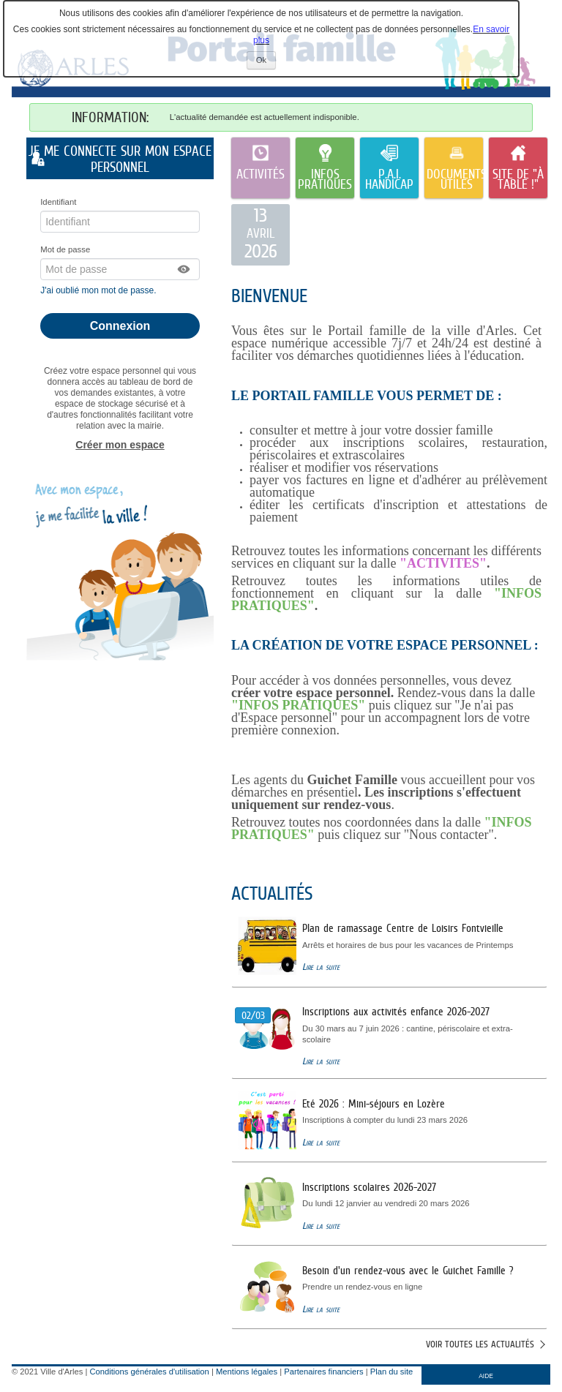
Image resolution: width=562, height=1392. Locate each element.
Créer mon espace (119, 445)
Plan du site (391, 1371)
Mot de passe (65, 249)
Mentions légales (246, 1371)
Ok (266, 61)
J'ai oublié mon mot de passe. (99, 290)
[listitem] (260, 235)
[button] (184, 269)
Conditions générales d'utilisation (149, 1371)
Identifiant (58, 201)
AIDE (486, 1376)
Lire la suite (321, 966)
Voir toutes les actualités (480, 1344)
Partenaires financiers (323, 1371)
